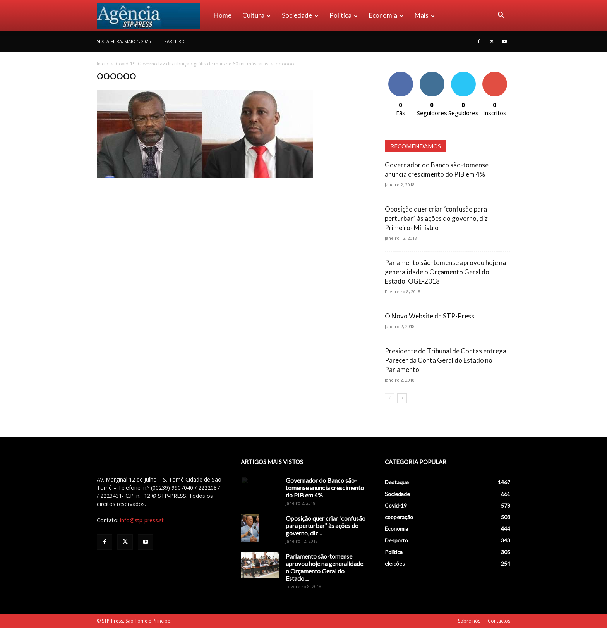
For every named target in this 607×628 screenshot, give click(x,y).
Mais (425, 15)
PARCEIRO (174, 41)
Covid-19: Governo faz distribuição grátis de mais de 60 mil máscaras (192, 63)
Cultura (256, 15)
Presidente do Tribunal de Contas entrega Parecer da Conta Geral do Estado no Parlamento (445, 360)
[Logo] (152, 15)
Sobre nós (469, 621)
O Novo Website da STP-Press (429, 316)
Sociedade (300, 15)
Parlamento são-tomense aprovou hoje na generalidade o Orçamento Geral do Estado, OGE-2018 (445, 271)
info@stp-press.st (142, 520)
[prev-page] (389, 398)
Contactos (499, 621)
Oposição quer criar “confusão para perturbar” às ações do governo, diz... (325, 525)
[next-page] (402, 398)
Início (102, 63)
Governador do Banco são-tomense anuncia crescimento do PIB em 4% (325, 488)
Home (222, 15)
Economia (386, 15)
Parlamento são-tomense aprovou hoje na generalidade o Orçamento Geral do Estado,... (324, 567)
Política (343, 15)
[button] (501, 16)
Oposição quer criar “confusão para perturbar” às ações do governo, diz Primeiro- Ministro (436, 218)
